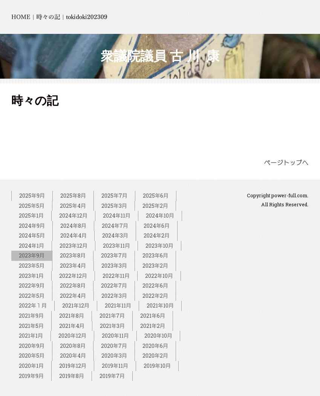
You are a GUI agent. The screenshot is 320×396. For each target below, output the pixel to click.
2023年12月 (73, 245)
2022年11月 (116, 275)
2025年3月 (114, 205)
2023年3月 (114, 265)
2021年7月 (112, 315)
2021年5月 (31, 325)
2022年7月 (114, 285)
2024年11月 (116, 215)
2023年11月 (116, 245)
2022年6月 (155, 285)
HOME (21, 16)
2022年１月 (33, 305)
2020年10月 (158, 335)
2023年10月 (159, 245)
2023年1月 (31, 275)
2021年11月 (118, 305)
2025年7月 (114, 195)
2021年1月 (31, 335)
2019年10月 (157, 365)
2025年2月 (155, 205)
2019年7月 (112, 375)
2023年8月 (73, 255)
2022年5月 (31, 295)
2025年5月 (31, 205)
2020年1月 (31, 365)
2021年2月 (152, 325)
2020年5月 (31, 355)
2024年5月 (32, 235)
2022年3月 (114, 295)
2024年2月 (157, 235)
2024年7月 (115, 225)
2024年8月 (73, 225)
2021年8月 (71, 315)
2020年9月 (31, 345)
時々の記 (48, 16)
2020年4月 (73, 355)
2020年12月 (72, 335)
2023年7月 (114, 255)
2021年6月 (152, 315)
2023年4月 (73, 265)
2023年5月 (31, 265)
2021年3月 (112, 325)
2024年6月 (157, 225)
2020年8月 (73, 345)
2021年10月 (160, 305)
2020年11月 (115, 335)
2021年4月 (71, 325)
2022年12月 (73, 275)
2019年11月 (115, 365)
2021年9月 (31, 315)
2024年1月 (31, 245)
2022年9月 (31, 285)
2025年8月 (73, 195)
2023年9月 (31, 255)
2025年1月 (31, 215)
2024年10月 (160, 215)
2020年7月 (114, 345)
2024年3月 (115, 235)
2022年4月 (73, 295)
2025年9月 (32, 195)
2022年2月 (155, 295)
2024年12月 (73, 215)
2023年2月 (155, 265)
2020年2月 (155, 355)
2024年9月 (32, 225)
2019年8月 (71, 375)
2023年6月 (155, 255)
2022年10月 (159, 275)
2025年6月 (155, 195)
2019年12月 (72, 365)
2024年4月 (73, 235)
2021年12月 (75, 305)
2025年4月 (73, 205)
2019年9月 (31, 375)
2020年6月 (155, 345)
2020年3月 (114, 355)
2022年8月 (73, 285)
